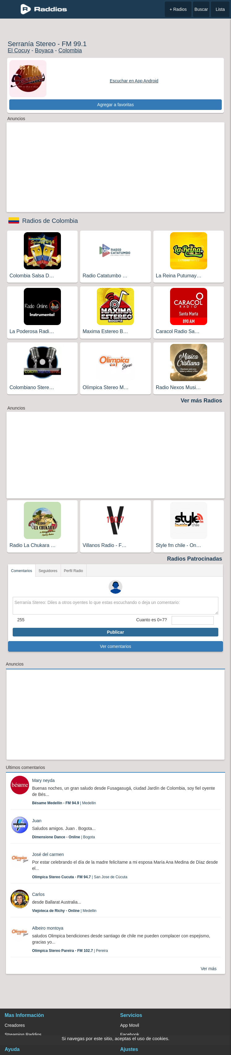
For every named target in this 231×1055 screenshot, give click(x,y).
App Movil (129, 1025)
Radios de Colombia (50, 220)
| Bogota (63, 837)
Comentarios (21, 571)
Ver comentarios (115, 646)
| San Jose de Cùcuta (79, 877)
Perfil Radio (73, 571)
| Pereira (70, 951)
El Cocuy (19, 50)
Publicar (115, 632)
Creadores (15, 1025)
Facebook (129, 1034)
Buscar (201, 9)
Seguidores (48, 571)
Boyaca (44, 50)
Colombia (70, 50)
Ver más (208, 968)
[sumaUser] (193, 620)
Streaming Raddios (23, 1034)
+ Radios (178, 9)
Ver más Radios (201, 400)
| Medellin (64, 803)
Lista (220, 9)
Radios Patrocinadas (194, 559)
